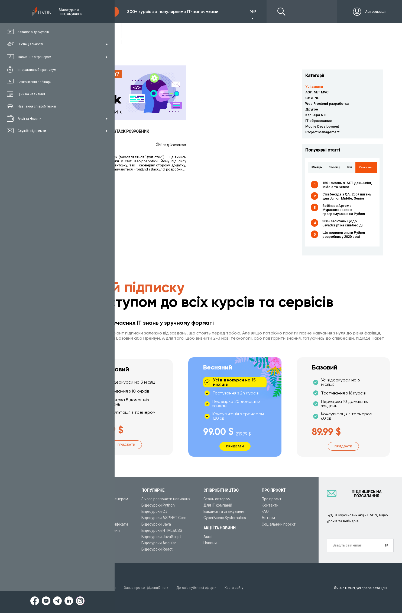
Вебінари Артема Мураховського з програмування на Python (343, 210)
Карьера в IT (316, 115)
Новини (210, 543)
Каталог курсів (96, 505)
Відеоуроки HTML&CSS (161, 530)
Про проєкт (271, 499)
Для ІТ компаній (217, 505)
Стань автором (217, 499)
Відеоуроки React (157, 549)
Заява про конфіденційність (149, 588)
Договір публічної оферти (201, 588)
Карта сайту (241, 588)
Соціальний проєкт (279, 524)
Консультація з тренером (105, 499)
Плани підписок (96, 518)
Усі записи (314, 86)
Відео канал (93, 537)
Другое (311, 109)
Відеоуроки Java (156, 524)
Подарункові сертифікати (105, 524)
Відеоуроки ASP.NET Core (163, 518)
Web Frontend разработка (327, 104)
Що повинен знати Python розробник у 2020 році (343, 234)
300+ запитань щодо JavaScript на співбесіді (342, 223)
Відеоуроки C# (154, 511)
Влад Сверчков (173, 145)
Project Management (322, 132)
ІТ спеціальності (97, 511)
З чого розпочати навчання (165, 499)
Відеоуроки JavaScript (161, 537)
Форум (89, 549)
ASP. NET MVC (317, 92)
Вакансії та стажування (224, 511)
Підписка (100, 11)
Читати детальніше (134, 93)
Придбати (126, 445)
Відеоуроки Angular (158, 543)
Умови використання (100, 588)
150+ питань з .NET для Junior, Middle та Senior (347, 185)
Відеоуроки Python (158, 505)
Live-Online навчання (101, 530)
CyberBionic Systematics (224, 518)
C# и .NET (313, 98)
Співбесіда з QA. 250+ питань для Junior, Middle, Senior (346, 196)
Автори (268, 518)
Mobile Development (322, 126)
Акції (207, 537)
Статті (88, 543)
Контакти (270, 505)
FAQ (265, 511)
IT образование (318, 121)
